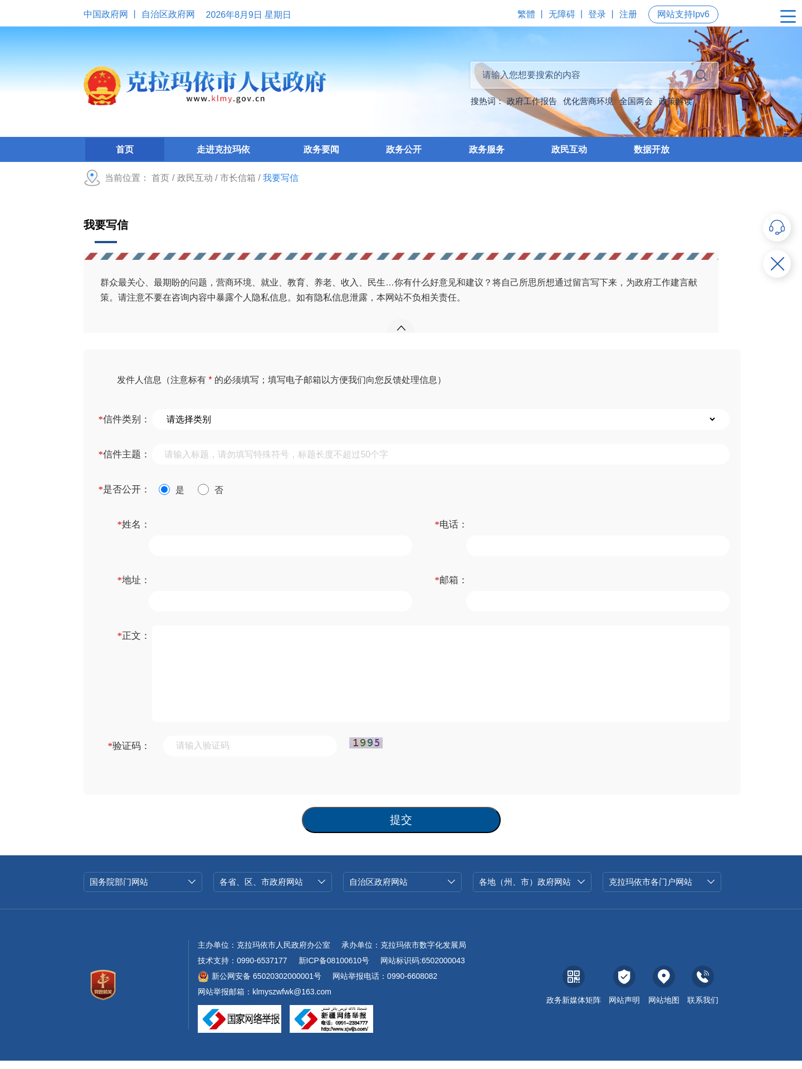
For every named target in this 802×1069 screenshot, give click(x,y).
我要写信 (106, 233)
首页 (160, 186)
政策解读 (675, 101)
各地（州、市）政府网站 (532, 890)
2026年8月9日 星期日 (249, 14)
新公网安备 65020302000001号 (259, 985)
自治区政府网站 (402, 890)
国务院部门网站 (143, 890)
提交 (401, 828)
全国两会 (636, 101)
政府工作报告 (532, 101)
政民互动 (195, 186)
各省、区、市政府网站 (272, 890)
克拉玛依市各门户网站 (662, 890)
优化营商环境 (588, 101)
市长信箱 (238, 186)
